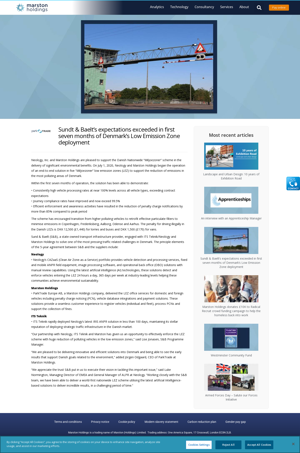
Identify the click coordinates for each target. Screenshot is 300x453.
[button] (259, 7)
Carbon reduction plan (200, 422)
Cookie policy (127, 422)
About (244, 7)
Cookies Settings (199, 445)
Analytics (157, 7)
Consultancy (204, 7)
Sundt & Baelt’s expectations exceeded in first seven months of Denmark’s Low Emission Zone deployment (231, 262)
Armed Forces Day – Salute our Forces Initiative (231, 397)
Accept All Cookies (259, 445)
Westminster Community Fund (231, 355)
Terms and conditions (70, 422)
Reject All (228, 445)
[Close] (293, 443)
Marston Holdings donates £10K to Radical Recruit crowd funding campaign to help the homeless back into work (231, 311)
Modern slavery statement (161, 422)
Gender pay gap (233, 422)
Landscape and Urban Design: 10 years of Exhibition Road (231, 176)
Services (226, 7)
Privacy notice (101, 422)
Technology (179, 7)
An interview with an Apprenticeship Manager (231, 218)
